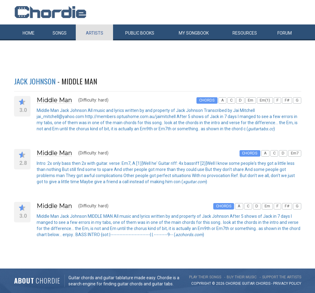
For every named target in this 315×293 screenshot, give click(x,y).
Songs (60, 33)
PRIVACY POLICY (287, 283)
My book (194, 33)
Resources (245, 33)
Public (139, 33)
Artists (94, 33)
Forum (284, 33)
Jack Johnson (35, 81)
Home (29, 33)
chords (263, 283)
